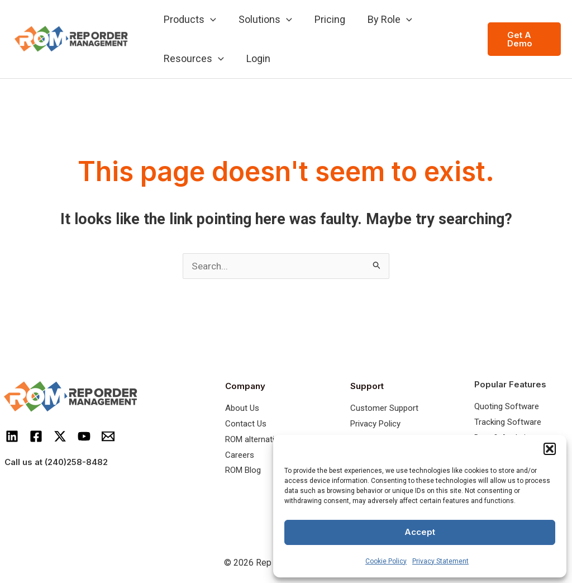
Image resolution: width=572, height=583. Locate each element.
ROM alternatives (256, 440)
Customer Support (384, 409)
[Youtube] (84, 436)
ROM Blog (243, 471)
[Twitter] (60, 436)
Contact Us (245, 424)
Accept (419, 532)
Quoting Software (506, 407)
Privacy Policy (375, 424)
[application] (209, 19)
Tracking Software (507, 423)
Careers (239, 456)
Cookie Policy (386, 561)
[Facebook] (36, 436)
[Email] (108, 436)
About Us (242, 409)
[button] (549, 448)
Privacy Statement (440, 561)
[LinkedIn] (12, 436)
